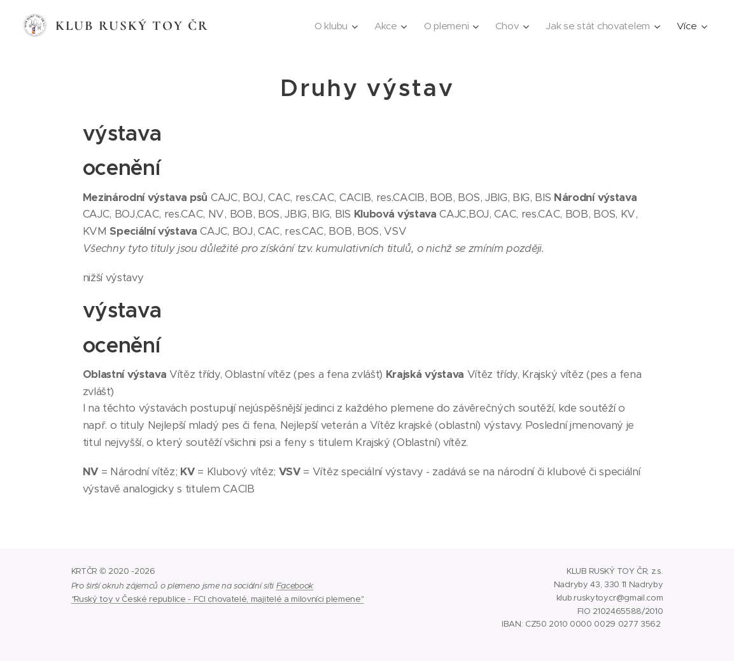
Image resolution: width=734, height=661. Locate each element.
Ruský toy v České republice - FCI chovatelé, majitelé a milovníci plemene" (218, 599)
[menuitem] (330, 26)
